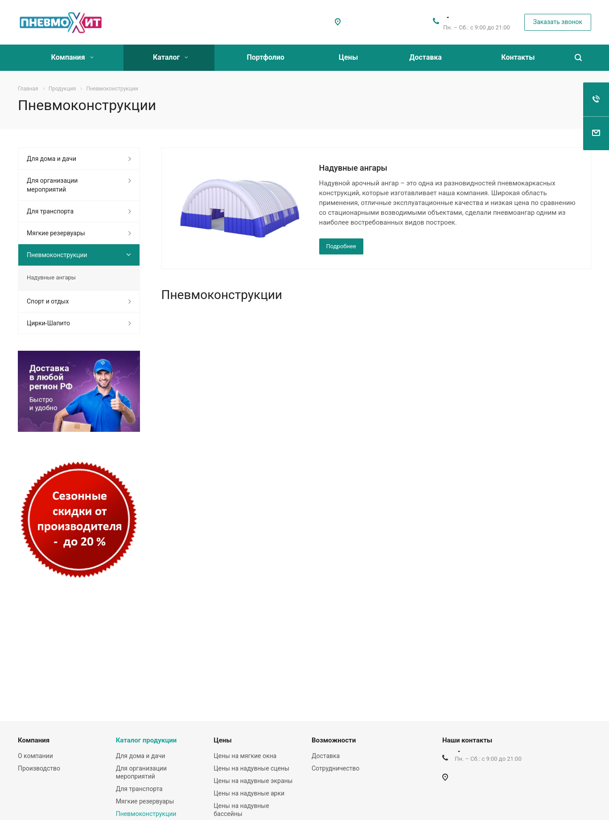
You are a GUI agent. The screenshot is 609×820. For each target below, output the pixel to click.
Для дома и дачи (51, 158)
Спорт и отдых (48, 301)
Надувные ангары (353, 167)
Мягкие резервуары (56, 233)
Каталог (170, 57)
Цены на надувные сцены (251, 768)
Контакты (518, 57)
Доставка (425, 57)
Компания (72, 57)
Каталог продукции (146, 740)
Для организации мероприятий (52, 185)
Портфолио (265, 57)
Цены (348, 57)
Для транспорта (50, 211)
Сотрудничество (335, 768)
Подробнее (341, 246)
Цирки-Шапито (48, 323)
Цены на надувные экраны (253, 780)
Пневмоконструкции (57, 254)
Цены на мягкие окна (245, 755)
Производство (39, 768)
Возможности (334, 740)
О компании (35, 755)
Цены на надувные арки (249, 793)
